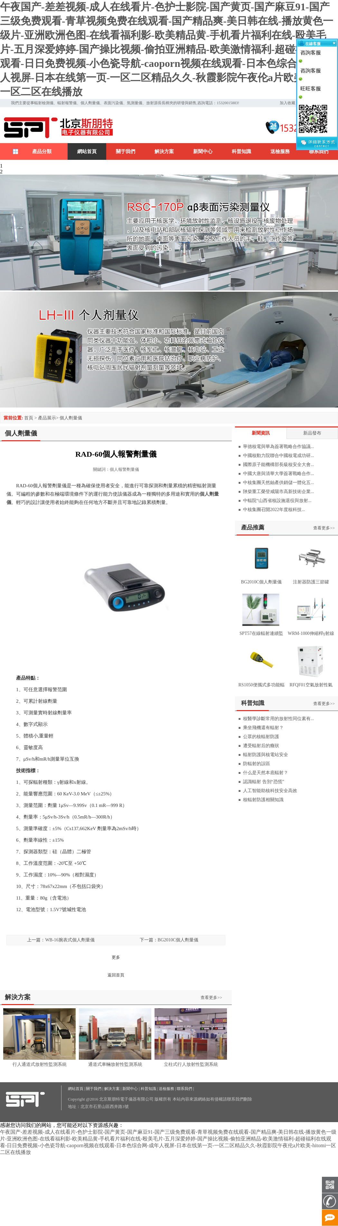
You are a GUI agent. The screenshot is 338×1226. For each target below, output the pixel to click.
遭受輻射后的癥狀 (261, 745)
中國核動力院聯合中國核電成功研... (278, 455)
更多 (116, 957)
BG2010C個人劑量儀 (178, 940)
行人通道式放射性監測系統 (40, 1064)
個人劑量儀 (71, 418)
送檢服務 (280, 151)
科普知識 (241, 151)
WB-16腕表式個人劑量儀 (69, 940)
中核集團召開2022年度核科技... (274, 509)
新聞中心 (202, 151)
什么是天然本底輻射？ (265, 772)
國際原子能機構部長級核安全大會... (278, 464)
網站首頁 (87, 151)
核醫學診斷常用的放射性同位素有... (278, 718)
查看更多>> (211, 997)
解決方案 (164, 151)
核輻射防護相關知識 (263, 799)
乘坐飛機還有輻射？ (263, 727)
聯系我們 (318, 151)
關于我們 (125, 151)
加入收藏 (287, 103)
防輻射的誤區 (256, 763)
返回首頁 (116, 975)
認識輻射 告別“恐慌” (263, 781)
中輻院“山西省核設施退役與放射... (277, 500)
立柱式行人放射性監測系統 (191, 1064)
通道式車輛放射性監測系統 (115, 1064)
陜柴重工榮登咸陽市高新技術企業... (278, 491)
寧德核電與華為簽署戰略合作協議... (278, 446)
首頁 (28, 418)
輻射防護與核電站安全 (265, 754)
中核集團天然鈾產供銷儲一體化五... (278, 482)
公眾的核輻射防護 (261, 736)
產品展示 (47, 418)
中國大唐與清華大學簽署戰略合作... (278, 473)
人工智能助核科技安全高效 (270, 790)
